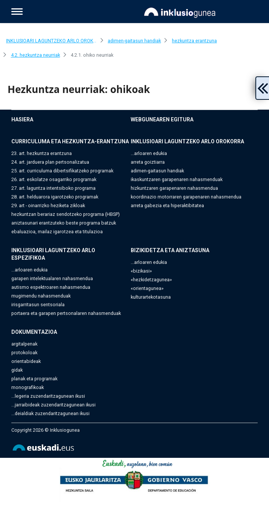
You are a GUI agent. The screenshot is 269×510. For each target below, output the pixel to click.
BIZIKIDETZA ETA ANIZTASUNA (170, 250)
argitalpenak (24, 344)
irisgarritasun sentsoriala (38, 304)
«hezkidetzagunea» (151, 279)
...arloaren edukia (149, 153)
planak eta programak (34, 378)
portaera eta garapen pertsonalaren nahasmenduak (66, 313)
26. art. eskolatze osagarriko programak (53, 179)
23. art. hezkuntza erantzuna (41, 153)
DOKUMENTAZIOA (34, 332)
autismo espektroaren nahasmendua (50, 287)
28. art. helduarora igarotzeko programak (54, 197)
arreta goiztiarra (148, 162)
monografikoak (27, 387)
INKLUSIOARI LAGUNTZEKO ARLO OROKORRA (187, 141)
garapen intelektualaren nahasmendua (52, 278)
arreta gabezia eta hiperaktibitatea (167, 205)
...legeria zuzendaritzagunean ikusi (48, 396)
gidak (17, 370)
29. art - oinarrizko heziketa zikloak (48, 205)
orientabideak (26, 361)
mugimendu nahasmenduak (41, 296)
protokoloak (24, 352)
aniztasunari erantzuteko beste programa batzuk (63, 223)
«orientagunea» (147, 288)
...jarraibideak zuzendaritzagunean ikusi (53, 405)
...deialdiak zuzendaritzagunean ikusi (50, 413)
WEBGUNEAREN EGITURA (162, 119)
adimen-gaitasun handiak (157, 171)
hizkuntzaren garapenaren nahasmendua (174, 188)
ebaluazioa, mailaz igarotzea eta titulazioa (57, 231)
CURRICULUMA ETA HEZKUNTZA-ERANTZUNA (70, 141)
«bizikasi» (141, 271)
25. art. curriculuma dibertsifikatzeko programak (62, 171)
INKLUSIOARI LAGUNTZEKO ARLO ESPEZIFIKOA (53, 254)
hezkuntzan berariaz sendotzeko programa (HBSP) (65, 214)
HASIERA (22, 119)
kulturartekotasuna (151, 297)
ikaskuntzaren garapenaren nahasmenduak (177, 179)
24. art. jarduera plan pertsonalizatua (50, 162)
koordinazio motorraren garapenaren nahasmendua (186, 197)
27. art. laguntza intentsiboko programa (53, 188)
